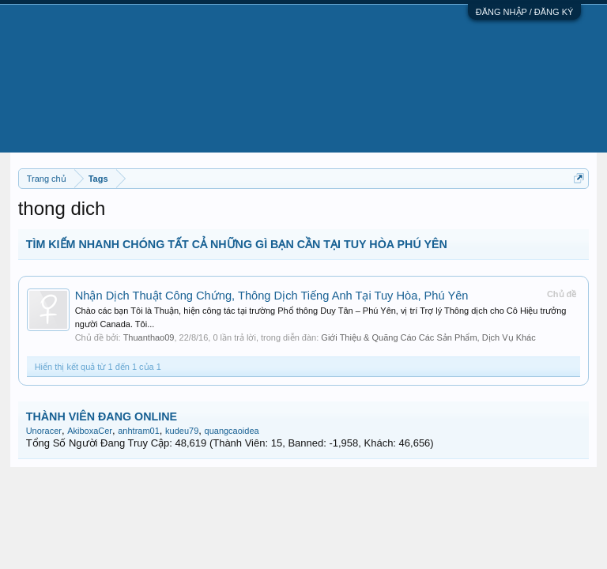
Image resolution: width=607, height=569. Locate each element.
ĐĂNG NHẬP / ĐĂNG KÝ (525, 12)
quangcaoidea (232, 430)
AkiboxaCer (89, 430)
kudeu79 (181, 430)
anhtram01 (139, 430)
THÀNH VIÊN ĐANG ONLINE (101, 416)
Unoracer (44, 430)
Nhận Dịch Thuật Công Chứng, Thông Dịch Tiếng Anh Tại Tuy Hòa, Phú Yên (272, 295)
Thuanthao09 (149, 337)
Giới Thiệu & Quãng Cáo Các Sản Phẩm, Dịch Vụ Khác (428, 337)
